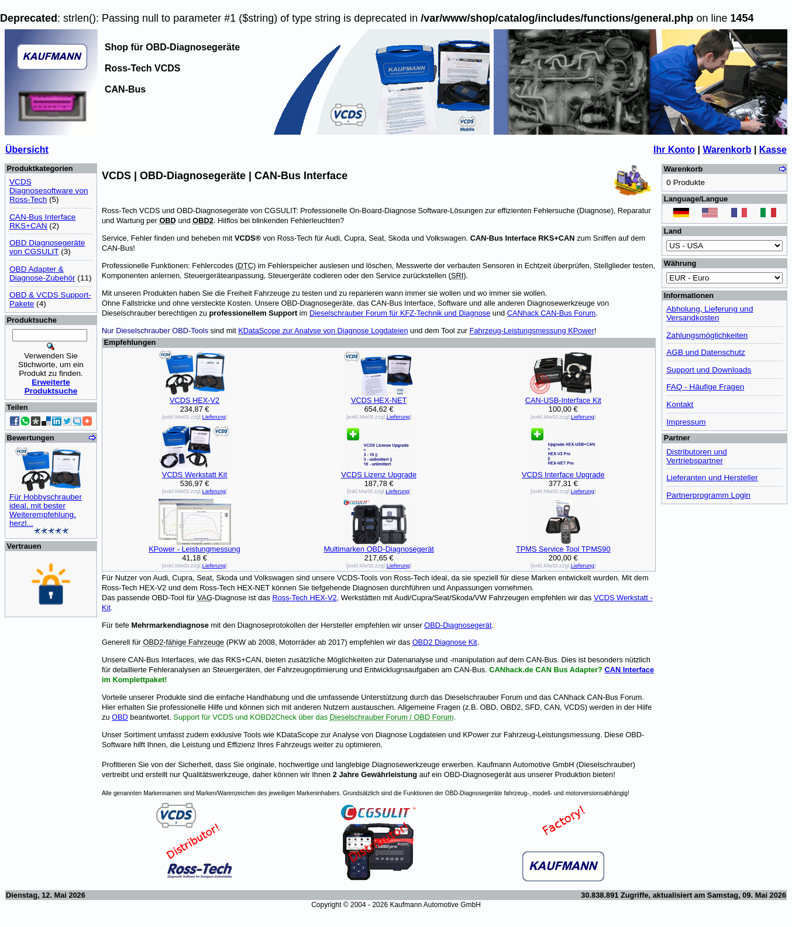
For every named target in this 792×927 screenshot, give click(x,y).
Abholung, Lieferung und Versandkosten (709, 313)
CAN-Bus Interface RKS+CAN (42, 221)
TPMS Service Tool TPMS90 (563, 549)
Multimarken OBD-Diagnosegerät (378, 549)
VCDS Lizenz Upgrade (378, 474)
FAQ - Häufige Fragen (705, 386)
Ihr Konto (674, 150)
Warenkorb (727, 150)
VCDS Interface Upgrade (563, 474)
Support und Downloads (708, 369)
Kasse (773, 150)
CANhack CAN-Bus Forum (551, 313)
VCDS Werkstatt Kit (194, 474)
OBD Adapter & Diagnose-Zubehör (42, 273)
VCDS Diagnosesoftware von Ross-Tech (48, 190)
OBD (120, 717)
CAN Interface (629, 669)
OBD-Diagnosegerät (457, 625)
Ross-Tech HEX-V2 (304, 597)
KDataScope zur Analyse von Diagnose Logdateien (323, 330)
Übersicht (27, 150)
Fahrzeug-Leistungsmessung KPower (532, 330)
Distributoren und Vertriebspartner (696, 456)
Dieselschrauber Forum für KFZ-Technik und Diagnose (399, 313)
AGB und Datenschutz (705, 352)
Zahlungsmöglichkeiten (707, 335)
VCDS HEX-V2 (194, 400)
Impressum (685, 422)
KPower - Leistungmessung (194, 549)
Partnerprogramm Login (708, 495)
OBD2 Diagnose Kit (444, 642)
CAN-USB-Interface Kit (563, 400)
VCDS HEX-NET (379, 400)
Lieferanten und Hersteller (711, 477)
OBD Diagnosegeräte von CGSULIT (47, 247)
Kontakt (679, 404)
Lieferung (214, 416)
